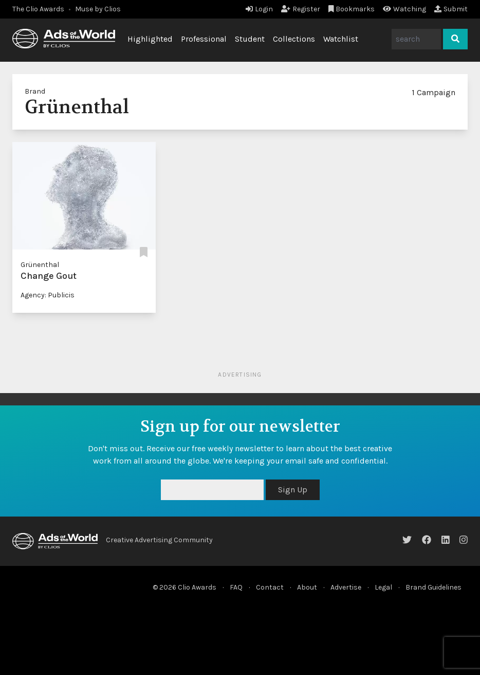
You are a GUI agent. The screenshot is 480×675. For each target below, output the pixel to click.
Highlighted (150, 39)
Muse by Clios (98, 9)
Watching (404, 9)
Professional (204, 39)
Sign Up (292, 489)
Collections (294, 39)
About (307, 587)
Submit (451, 9)
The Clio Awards (38, 9)
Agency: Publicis (48, 295)
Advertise (345, 587)
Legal (383, 587)
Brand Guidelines (433, 587)
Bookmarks (351, 9)
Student (250, 39)
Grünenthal (40, 264)
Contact (270, 587)
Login (259, 9)
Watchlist (340, 39)
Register (300, 9)
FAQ (236, 587)
